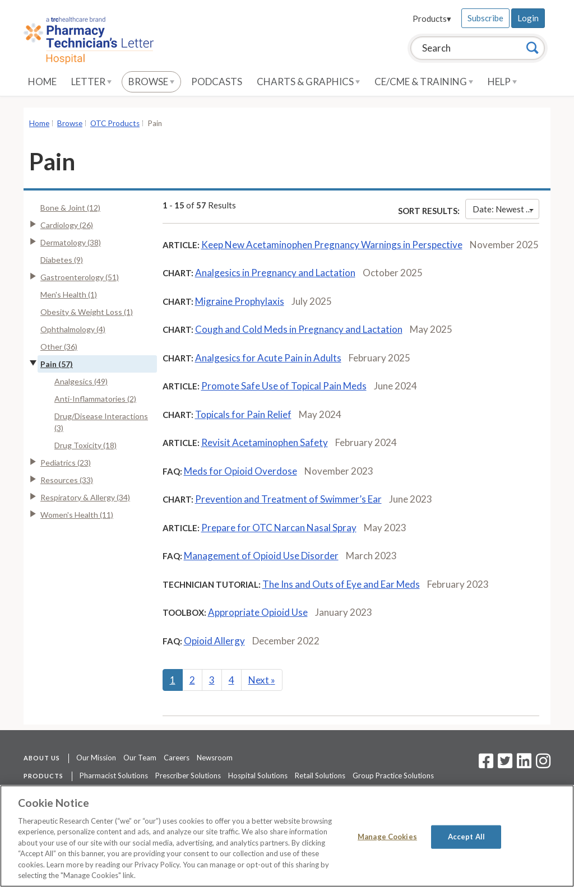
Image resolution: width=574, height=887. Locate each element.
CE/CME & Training (423, 81)
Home (42, 81)
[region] (287, 836)
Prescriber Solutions (188, 775)
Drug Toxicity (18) (85, 445)
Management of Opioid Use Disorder (261, 555)
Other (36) (58, 346)
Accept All (466, 836)
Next (261, 680)
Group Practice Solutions (393, 775)
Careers (176, 757)
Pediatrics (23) (65, 462)
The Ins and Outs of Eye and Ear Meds (341, 584)
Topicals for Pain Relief (243, 414)
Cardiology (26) (66, 225)
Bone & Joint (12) (70, 207)
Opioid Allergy (214, 641)
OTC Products (115, 123)
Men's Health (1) (68, 294)
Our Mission (96, 757)
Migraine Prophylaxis (239, 301)
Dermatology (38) (70, 242)
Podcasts (216, 81)
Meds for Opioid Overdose (240, 471)
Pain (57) (56, 364)
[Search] (532, 47)
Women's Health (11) (76, 514)
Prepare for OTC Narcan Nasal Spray (279, 527)
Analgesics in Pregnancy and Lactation (275, 272)
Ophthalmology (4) (72, 329)
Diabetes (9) (61, 259)
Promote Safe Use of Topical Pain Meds (284, 386)
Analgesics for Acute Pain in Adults (268, 358)
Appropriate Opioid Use (258, 612)
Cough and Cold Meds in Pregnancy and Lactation (298, 329)
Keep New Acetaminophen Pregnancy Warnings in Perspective (331, 244)
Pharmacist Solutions (114, 775)
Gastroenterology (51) (79, 277)
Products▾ (432, 18)
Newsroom (215, 757)
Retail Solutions (320, 775)
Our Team (139, 757)
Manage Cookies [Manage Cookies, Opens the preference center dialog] (387, 836)
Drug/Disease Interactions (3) (101, 422)
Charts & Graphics (308, 81)
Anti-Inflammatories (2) (95, 398)
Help (502, 81)
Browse (151, 81)
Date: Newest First (506, 209)
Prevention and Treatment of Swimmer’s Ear (288, 499)
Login (528, 18)
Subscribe (485, 18)
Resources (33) (66, 480)
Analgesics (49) (81, 381)
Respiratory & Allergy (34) (85, 497)
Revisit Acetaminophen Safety (264, 442)
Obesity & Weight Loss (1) (86, 312)
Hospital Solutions (258, 775)
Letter (91, 81)
